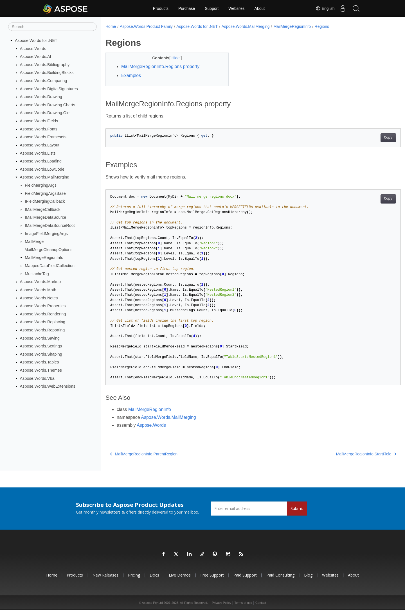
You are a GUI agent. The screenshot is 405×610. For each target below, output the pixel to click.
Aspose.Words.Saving (40, 338)
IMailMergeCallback (42, 209)
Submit (297, 508)
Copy (368, 138)
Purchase (186, 8)
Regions (322, 26)
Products (160, 8)
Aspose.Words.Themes (41, 370)
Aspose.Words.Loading (41, 161)
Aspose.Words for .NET (36, 40)
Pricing (134, 575)
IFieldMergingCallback (45, 201)
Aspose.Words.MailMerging (44, 177)
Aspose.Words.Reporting (42, 330)
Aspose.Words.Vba (37, 378)
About (260, 8)
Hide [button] (172, 58)
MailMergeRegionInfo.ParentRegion (143, 454)
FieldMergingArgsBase (45, 193)
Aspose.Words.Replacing (42, 322)
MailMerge (34, 241)
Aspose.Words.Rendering (43, 314)
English (323, 8)
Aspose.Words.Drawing (41, 96)
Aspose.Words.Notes (39, 297)
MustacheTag (37, 273)
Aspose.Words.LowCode (42, 169)
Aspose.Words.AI (35, 56)
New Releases (105, 575)
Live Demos (180, 575)
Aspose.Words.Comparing (43, 80)
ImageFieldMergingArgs (46, 233)
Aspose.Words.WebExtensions (47, 386)
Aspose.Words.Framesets (43, 137)
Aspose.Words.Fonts (38, 129)
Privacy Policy (221, 602)
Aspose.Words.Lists (38, 153)
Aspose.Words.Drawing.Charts (47, 105)
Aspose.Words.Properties (43, 306)
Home (110, 26)
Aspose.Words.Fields (39, 121)
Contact (260, 602)
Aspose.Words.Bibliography (45, 64)
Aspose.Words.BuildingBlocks (47, 72)
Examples (131, 75)
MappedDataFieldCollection (50, 265)
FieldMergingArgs (41, 185)
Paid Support (245, 575)
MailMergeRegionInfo (44, 257)
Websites (236, 8)
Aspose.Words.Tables (39, 362)
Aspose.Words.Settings (41, 346)
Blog (308, 575)
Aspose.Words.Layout (40, 145)
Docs (154, 575)
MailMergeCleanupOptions (48, 249)
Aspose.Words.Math (38, 290)
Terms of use (243, 602)
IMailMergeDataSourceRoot (50, 225)
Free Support (212, 575)
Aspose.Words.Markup (40, 281)
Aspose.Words (33, 48)
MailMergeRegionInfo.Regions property (160, 66)
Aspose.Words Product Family (146, 26)
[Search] (52, 26)
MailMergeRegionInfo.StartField (346, 454)
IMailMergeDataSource (45, 217)
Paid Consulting (280, 575)
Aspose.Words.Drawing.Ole (45, 112)
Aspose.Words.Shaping (41, 354)
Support (212, 8)
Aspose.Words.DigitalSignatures (49, 88)
